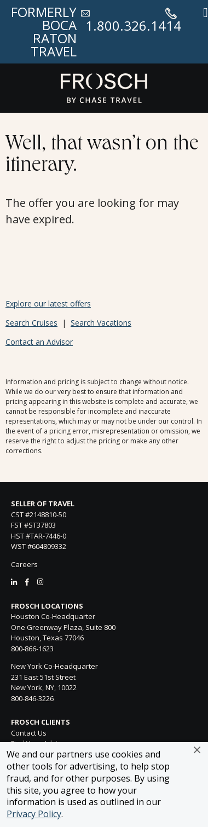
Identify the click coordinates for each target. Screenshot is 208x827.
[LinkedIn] (14, 582)
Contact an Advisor (39, 342)
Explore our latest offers (48, 303)
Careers (24, 564)
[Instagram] (40, 582)
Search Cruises (31, 322)
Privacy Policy (34, 814)
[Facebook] (27, 582)
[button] (197, 749)
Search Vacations (101, 322)
